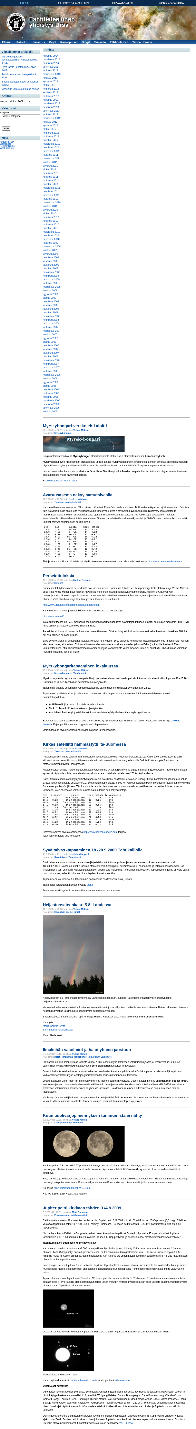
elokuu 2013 (49, 85)
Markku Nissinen (82, 580)
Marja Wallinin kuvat (54, 1026)
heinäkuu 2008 (51, 301)
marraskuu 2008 (52, 286)
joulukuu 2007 (50, 327)
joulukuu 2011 (50, 154)
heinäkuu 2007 (51, 345)
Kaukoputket (69, 42)
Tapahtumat (79, 673)
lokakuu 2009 (50, 250)
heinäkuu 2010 (51, 217)
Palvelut (22, 42)
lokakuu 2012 (50, 121)
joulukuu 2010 (50, 198)
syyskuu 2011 (50, 165)
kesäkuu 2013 (50, 92)
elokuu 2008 (49, 297)
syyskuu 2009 (50, 253)
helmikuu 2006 (51, 404)
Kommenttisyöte (7, 146)
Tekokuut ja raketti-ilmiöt (67, 502)
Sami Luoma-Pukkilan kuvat (58, 1029)
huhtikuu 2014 (50, 55)
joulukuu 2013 (50, 70)
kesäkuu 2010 (50, 220)
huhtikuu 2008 (50, 312)
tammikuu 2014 (51, 66)
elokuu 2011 (49, 169)
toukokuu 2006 (51, 393)
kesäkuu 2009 (50, 261)
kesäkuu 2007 (50, 349)
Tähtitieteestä (119, 42)
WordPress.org (7, 148)
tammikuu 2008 (51, 323)
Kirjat (52, 42)
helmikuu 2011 (51, 191)
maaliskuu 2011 (51, 187)
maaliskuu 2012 (51, 143)
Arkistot (3, 101)
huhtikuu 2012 (50, 140)
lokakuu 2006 (50, 378)
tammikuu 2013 (51, 110)
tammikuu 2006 (51, 407)
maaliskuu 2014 (51, 59)
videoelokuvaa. (123, 1380)
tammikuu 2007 (51, 367)
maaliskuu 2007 (51, 360)
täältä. (90, 884)
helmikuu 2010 (51, 235)
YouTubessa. (126, 1423)
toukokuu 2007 (51, 352)
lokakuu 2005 (50, 411)
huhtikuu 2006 (50, 396)
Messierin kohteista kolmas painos (20, 89)
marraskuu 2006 (52, 374)
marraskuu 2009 (52, 246)
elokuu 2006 (49, 385)
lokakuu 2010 (50, 206)
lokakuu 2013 (50, 77)
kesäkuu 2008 (50, 305)
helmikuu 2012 (51, 147)
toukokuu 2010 (51, 224)
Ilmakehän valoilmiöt (100, 1057)
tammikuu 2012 (51, 151)
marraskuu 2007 (52, 330)
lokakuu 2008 (50, 290)
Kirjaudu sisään (7, 142)
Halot (57, 1057)
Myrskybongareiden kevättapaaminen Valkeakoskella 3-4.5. (19, 59)
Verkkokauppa (171, 3)
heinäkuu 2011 (51, 173)
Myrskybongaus (62, 433)
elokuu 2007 (49, 341)
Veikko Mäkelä (81, 430)
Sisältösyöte (5, 144)
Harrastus (38, 42)
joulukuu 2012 (50, 114)
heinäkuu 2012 (51, 132)
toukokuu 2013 (51, 96)
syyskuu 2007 (50, 338)
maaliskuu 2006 (51, 400)
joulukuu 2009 (50, 242)
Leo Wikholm (80, 499)
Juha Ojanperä (81, 854)
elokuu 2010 (49, 213)
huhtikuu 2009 (50, 268)
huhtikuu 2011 (50, 184)
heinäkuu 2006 (51, 389)
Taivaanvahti (122, 3)
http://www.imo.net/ (53, 616)
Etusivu (7, 42)
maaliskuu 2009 (51, 272)
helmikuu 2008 (51, 319)
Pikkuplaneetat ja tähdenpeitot (70, 1215)
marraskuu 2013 (52, 74)
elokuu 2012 (49, 129)
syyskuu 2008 (50, 294)
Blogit (86, 42)
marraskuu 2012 (52, 118)
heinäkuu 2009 (51, 257)
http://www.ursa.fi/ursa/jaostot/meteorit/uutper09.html (71, 604)
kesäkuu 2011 (50, 176)
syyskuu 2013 (50, 81)
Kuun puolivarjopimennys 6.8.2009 (72, 1188)
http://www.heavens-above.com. (165, 561)
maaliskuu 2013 (51, 103)
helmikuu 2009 (51, 275)
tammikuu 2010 (51, 239)
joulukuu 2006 (50, 371)
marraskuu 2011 (52, 158)
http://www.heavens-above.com (101, 832)
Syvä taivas (60, 857)
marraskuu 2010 (52, 202)
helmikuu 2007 (51, 363)
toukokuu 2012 (51, 136)
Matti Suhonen (80, 1212)
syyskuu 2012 (50, 125)
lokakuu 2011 (50, 162)
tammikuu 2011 (51, 195)
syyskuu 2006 (50, 382)
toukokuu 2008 (51, 308)
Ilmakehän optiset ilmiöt (67, 912)
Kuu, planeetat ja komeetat (68, 1122)
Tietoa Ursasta (142, 42)
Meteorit (58, 583)
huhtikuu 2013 (50, 99)
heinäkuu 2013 (51, 88)
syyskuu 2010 (50, 209)
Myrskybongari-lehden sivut (62, 480)
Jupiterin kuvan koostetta (83, 1380)
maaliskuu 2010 (51, 231)
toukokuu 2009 (51, 264)
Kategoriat (4, 112)
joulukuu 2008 (50, 283)
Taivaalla (100, 42)
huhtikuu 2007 (50, 356)
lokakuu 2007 (50, 334)
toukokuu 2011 (51, 180)
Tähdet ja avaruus (73, 3)
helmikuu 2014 (51, 63)
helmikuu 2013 (51, 107)
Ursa (24, 3)
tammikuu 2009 (51, 279)
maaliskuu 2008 (51, 316)
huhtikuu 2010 (50, 228)
